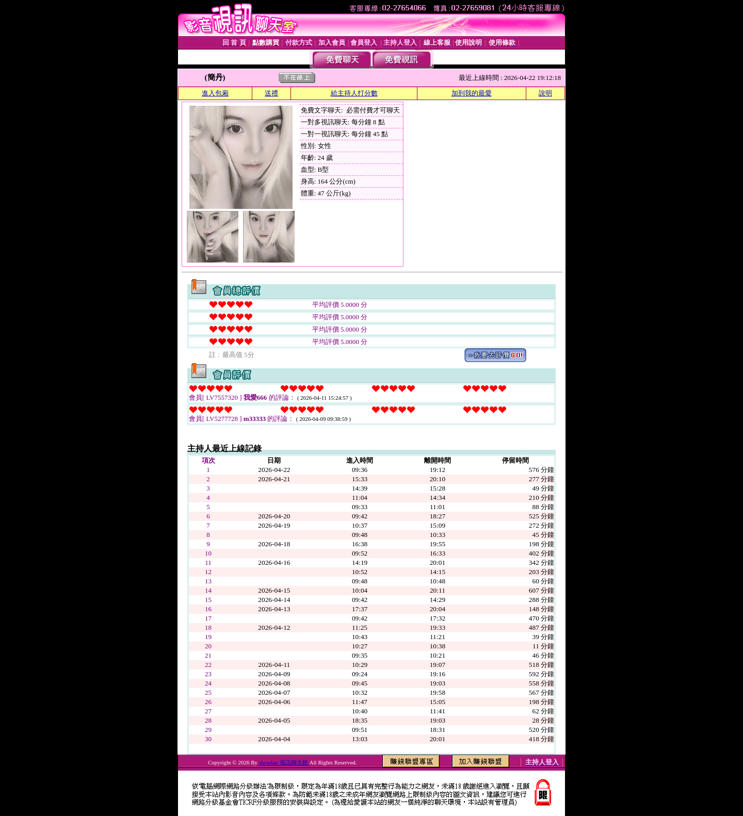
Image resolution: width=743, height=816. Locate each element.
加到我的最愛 (471, 93)
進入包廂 (215, 93)
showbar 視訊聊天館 (284, 762)
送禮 (271, 93)
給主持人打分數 (354, 93)
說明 (545, 93)
